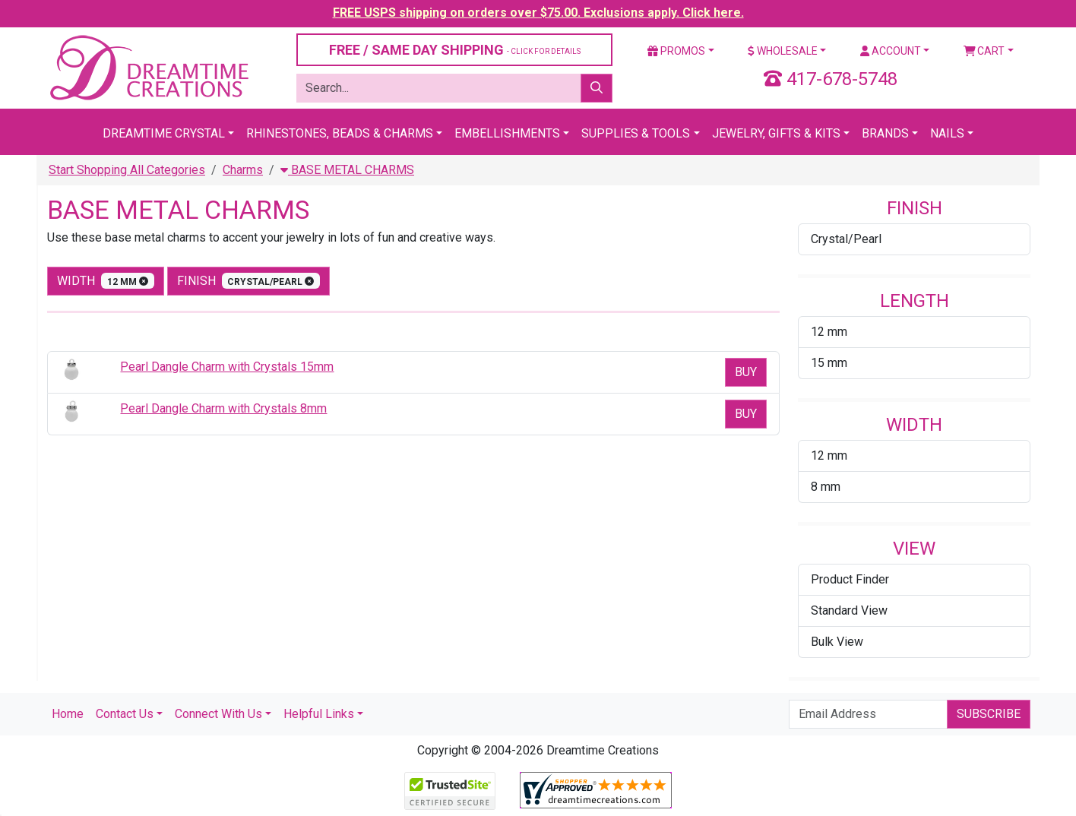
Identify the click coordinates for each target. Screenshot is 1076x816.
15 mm (829, 363)
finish (249, 281)
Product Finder (850, 579)
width (105, 281)
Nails (947, 133)
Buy (746, 372)
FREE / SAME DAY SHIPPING (455, 50)
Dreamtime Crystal (164, 133)
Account (890, 51)
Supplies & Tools (635, 133)
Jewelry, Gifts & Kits (776, 133)
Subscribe (989, 714)
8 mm (825, 486)
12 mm (829, 331)
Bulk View (837, 641)
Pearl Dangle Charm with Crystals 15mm (227, 366)
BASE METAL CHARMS (347, 170)
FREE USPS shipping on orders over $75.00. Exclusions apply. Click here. (538, 12)
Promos (676, 51)
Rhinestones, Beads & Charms (339, 133)
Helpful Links (318, 714)
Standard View (849, 610)
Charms (243, 170)
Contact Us (124, 714)
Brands (885, 133)
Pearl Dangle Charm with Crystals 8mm (223, 408)
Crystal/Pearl (846, 239)
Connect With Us (218, 714)
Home (68, 714)
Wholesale (783, 51)
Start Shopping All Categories (127, 170)
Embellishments (507, 133)
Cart (984, 51)
